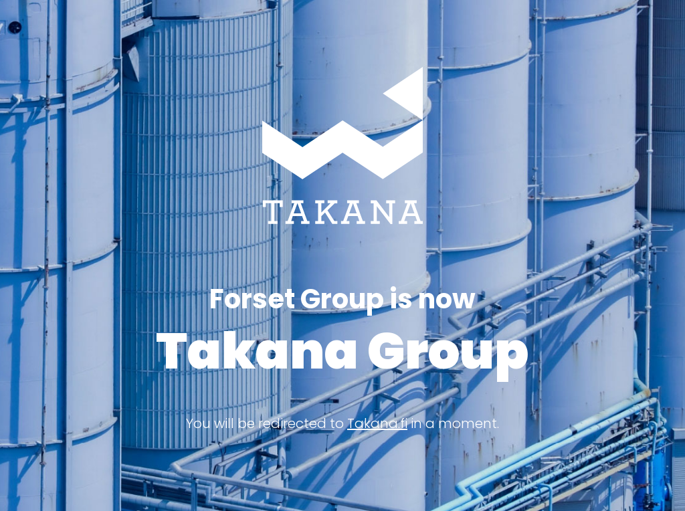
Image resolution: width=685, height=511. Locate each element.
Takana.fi (377, 423)
